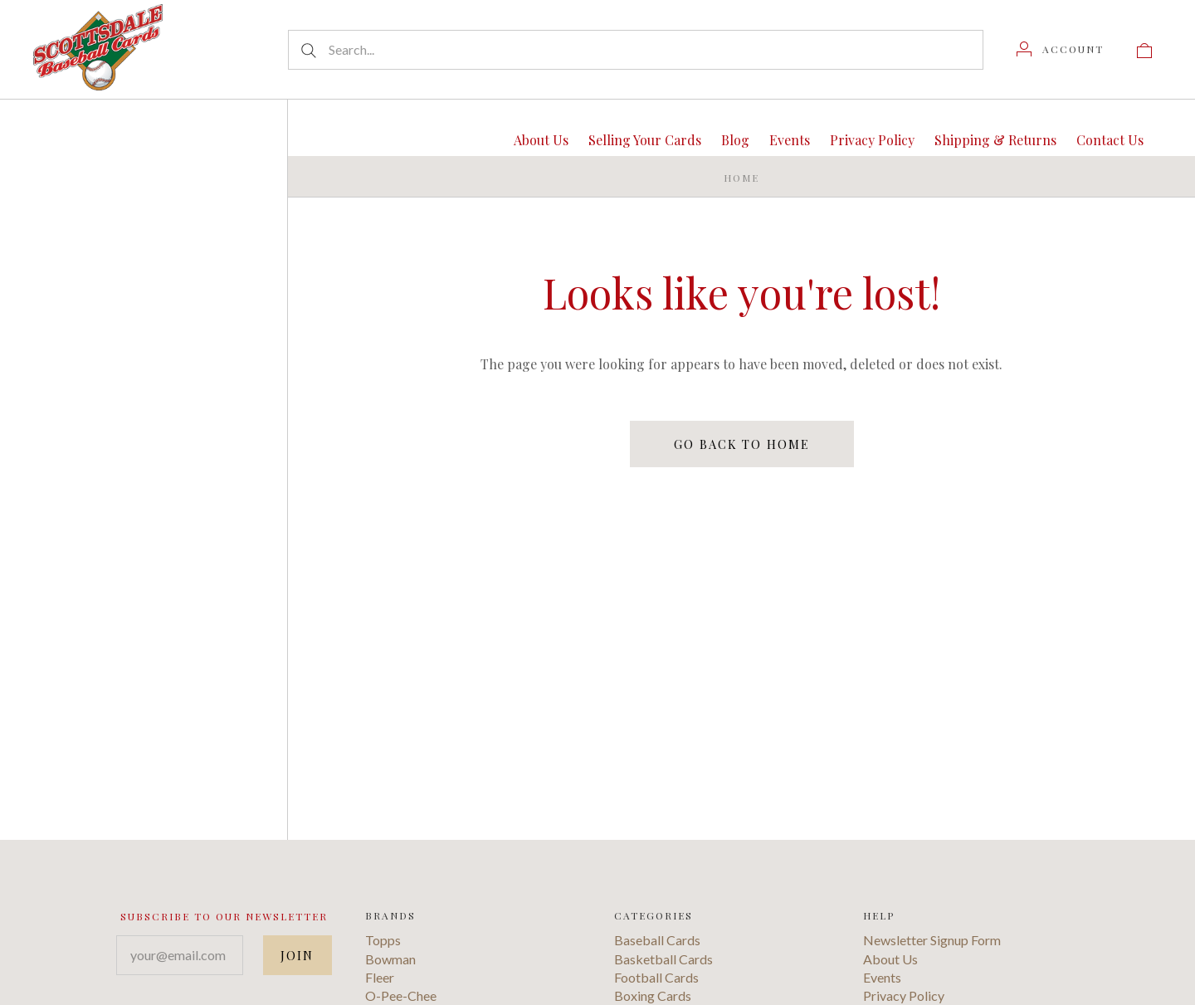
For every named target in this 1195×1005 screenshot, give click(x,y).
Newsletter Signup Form (932, 973)
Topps (383, 973)
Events (789, 140)
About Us (541, 140)
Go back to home (741, 443)
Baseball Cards (657, 973)
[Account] (1060, 49)
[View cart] (1144, 49)
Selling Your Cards (644, 140)
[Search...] (635, 50)
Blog (735, 140)
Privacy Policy (872, 140)
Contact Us (1110, 140)
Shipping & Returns (995, 140)
